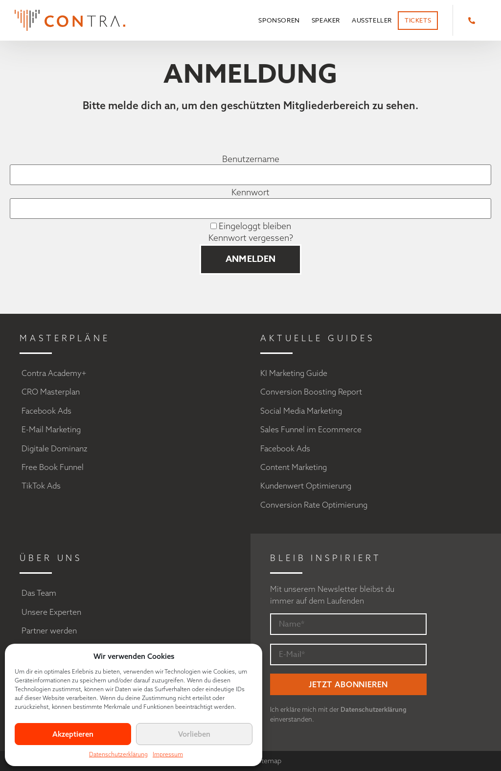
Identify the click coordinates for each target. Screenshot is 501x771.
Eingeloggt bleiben (250, 226)
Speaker (326, 20)
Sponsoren (278, 20)
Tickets (418, 20)
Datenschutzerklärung (118, 754)
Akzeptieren (72, 734)
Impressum (168, 754)
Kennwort (250, 192)
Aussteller (372, 20)
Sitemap (268, 760)
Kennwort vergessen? (250, 237)
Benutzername (250, 159)
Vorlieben (194, 734)
